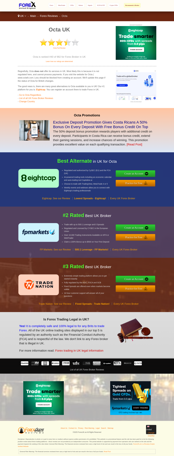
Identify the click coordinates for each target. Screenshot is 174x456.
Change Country (27, 101)
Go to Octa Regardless (30, 95)
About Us (64, 428)
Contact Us (73, 428)
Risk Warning (89, 428)
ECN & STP (101, 5)
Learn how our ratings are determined (59, 61)
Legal (98, 428)
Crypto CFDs (114, 5)
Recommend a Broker (132, 5)
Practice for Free (141, 182)
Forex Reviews (49, 15)
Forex (51, 5)
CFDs (72, 5)
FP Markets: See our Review (55, 256)
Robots (81, 5)
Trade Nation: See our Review (55, 310)
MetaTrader (61, 5)
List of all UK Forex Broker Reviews (36, 98)
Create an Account (141, 174)
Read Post (107, 451)
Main (33, 15)
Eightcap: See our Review (56, 205)
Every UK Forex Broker (122, 205)
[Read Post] (134, 144)
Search (103, 428)
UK (22, 15)
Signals (90, 5)
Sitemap (110, 428)
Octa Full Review (59, 48)
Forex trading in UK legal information (70, 347)
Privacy (80, 428)
